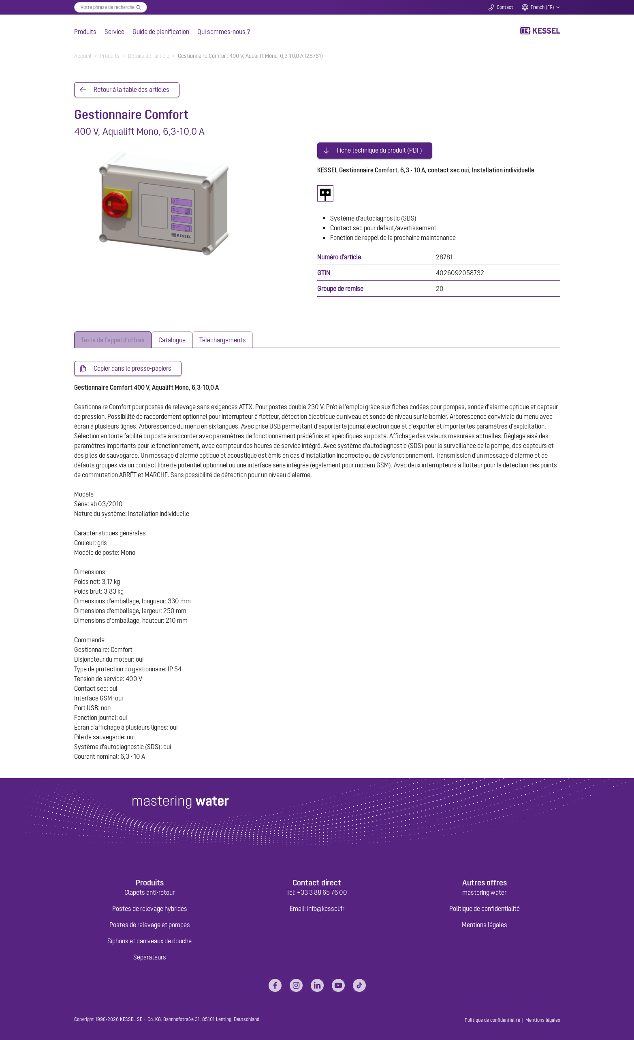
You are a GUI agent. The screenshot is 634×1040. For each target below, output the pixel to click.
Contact (505, 7)
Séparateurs (149, 955)
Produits (85, 31)
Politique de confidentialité (484, 907)
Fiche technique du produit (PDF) (379, 149)
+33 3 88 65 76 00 (322, 891)
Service (114, 31)
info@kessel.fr (325, 907)
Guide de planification (160, 31)
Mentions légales (484, 923)
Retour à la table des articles (131, 89)
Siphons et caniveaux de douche (149, 939)
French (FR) (542, 7)
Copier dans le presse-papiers (132, 367)
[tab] (113, 338)
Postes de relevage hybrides (149, 907)
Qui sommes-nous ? (223, 31)
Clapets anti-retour (149, 891)
